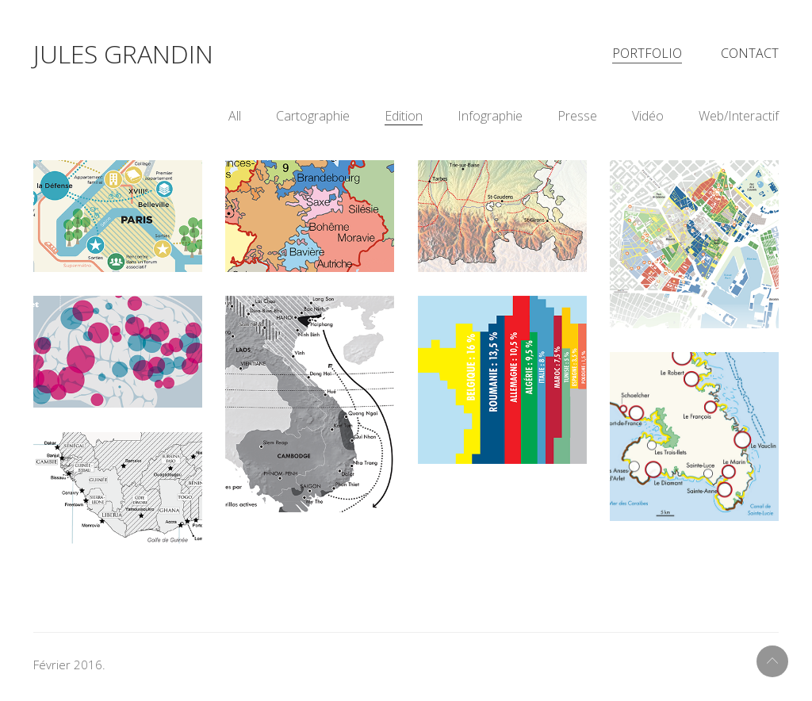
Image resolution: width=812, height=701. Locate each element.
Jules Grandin (123, 56)
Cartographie (313, 121)
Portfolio (647, 56)
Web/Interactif (739, 121)
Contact (750, 56)
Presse (577, 121)
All (234, 121)
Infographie (490, 121)
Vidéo (648, 121)
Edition (404, 121)
